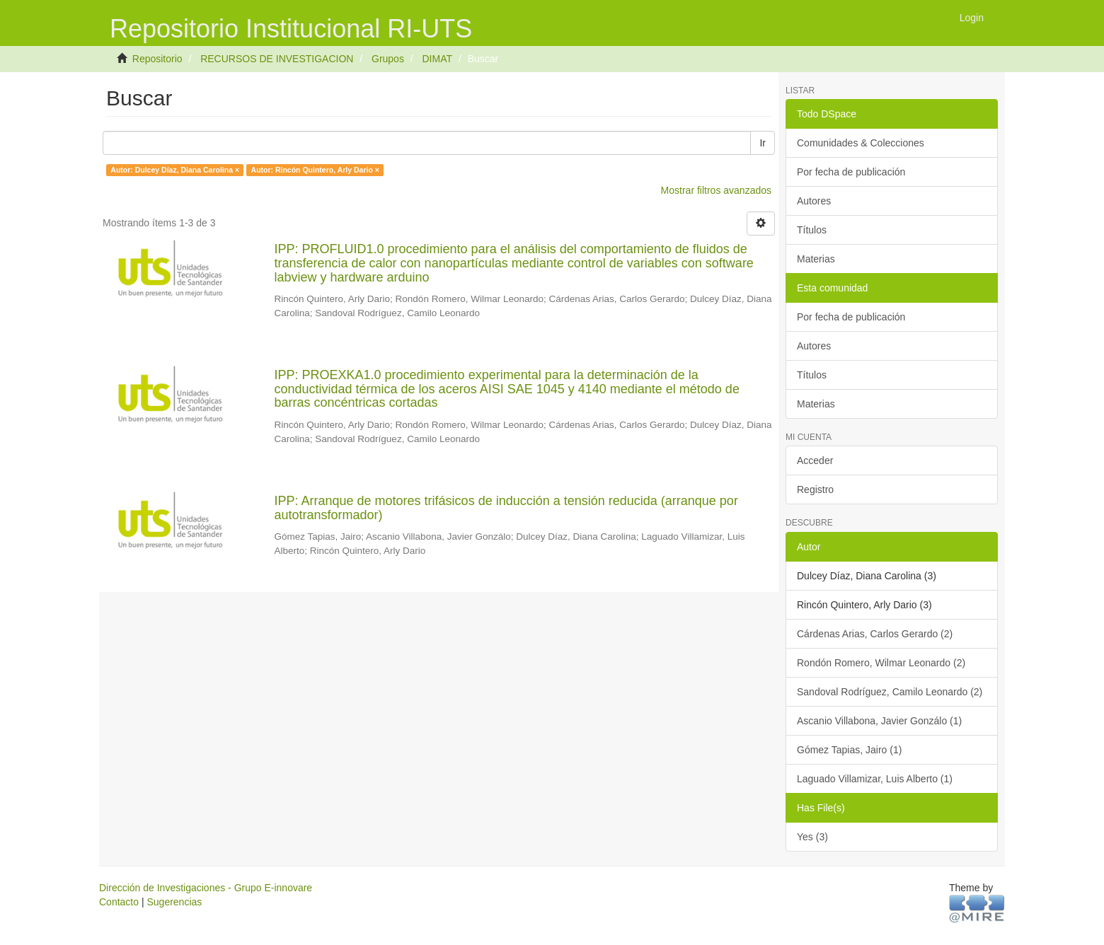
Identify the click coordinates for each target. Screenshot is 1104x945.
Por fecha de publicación (851, 172)
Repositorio (157, 58)
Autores (814, 201)
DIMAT (437, 58)
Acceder (815, 460)
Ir (762, 143)
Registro (815, 489)
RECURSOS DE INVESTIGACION (276, 58)
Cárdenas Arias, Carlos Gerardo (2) (875, 633)
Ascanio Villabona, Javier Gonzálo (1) (879, 720)
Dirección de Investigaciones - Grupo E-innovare (205, 887)
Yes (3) (812, 836)
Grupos (388, 58)
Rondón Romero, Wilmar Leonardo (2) (881, 662)
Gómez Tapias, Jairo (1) (849, 749)
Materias (816, 259)
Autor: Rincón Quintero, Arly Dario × (315, 170)
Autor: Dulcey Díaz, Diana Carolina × (174, 170)
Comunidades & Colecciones (860, 143)
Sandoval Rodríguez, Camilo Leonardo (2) (889, 691)
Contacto (119, 902)
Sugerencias (174, 902)
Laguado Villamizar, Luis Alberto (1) (875, 778)
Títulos (812, 230)
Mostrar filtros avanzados (716, 190)
